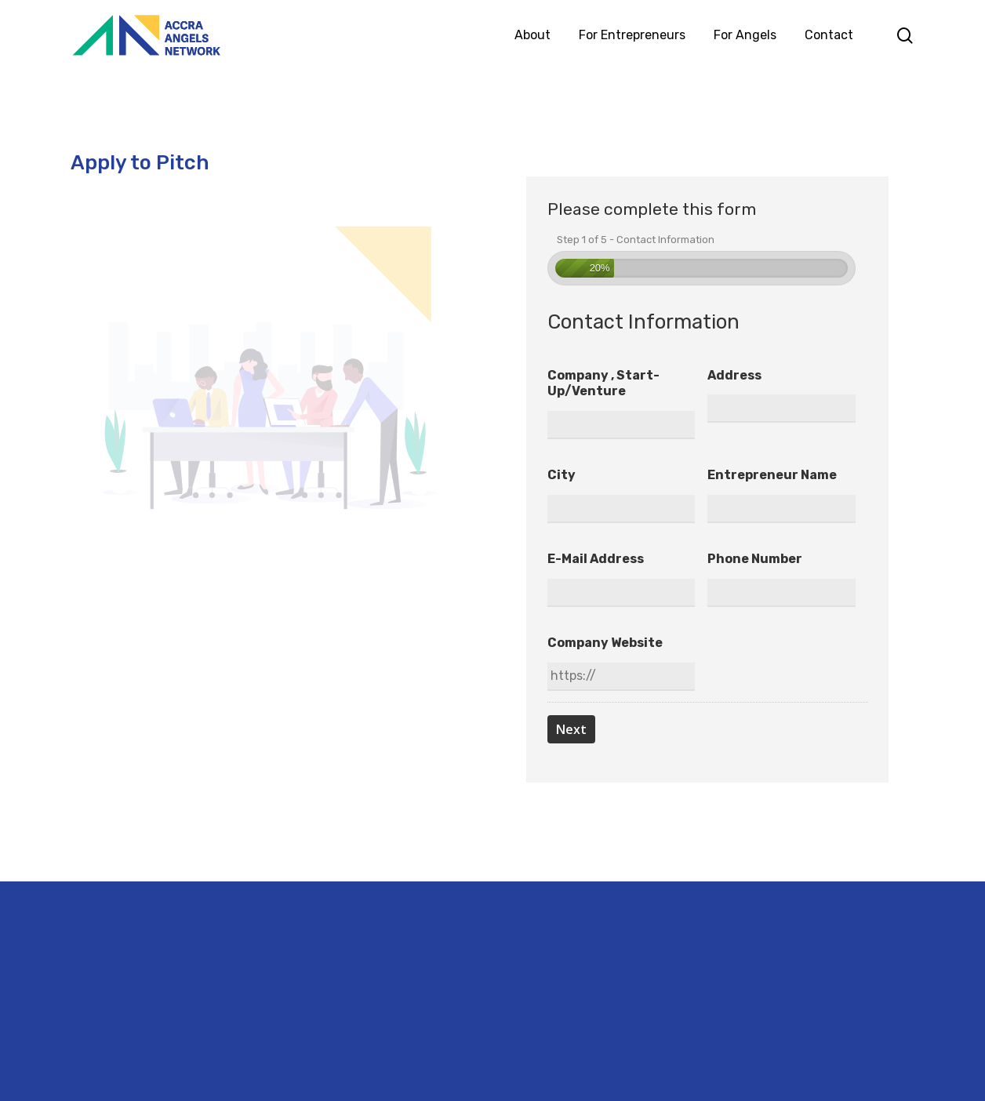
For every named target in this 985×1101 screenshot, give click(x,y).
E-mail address (595, 558)
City (561, 474)
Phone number (754, 558)
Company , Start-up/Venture (603, 383)
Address (734, 375)
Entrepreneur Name (772, 474)
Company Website (605, 642)
